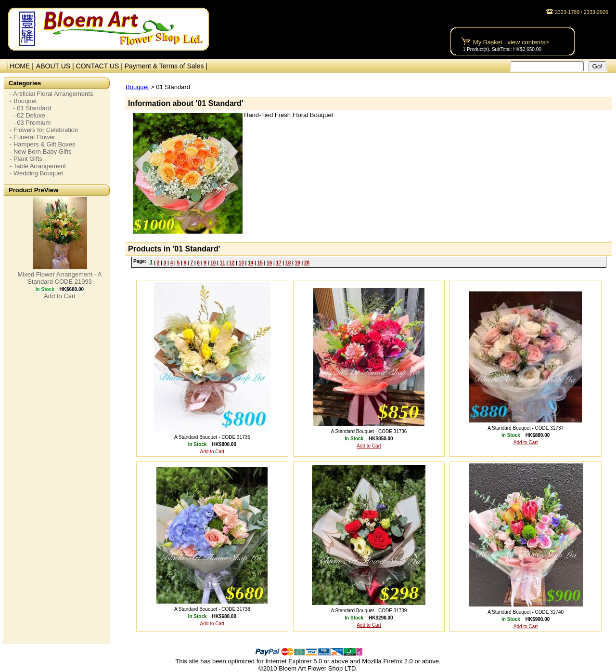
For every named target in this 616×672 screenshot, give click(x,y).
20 (306, 262)
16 (269, 262)
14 (250, 262)
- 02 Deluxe (27, 115)
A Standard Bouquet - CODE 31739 (369, 610)
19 (297, 262)
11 (222, 262)
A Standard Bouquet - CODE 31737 (526, 428)
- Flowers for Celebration (44, 129)
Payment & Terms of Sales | (166, 66)
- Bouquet (23, 101)
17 (279, 262)
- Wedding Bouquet (36, 173)
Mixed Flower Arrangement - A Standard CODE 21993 (60, 278)
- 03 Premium (30, 122)
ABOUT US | (56, 66)
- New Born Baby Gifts (41, 151)
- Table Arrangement (38, 166)
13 (241, 262)
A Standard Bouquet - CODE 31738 (212, 609)
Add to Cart (60, 296)
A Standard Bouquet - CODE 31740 (526, 612)
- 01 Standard (30, 108)
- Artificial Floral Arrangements (51, 93)
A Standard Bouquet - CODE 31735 (212, 437)
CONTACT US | (100, 66)
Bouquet (137, 87)
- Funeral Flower (32, 137)
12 (231, 262)
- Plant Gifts (26, 158)
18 (288, 262)
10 (213, 262)
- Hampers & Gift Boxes (43, 144)
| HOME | (18, 66)
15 (260, 262)
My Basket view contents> (511, 42)
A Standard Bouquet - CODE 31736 (369, 431)
